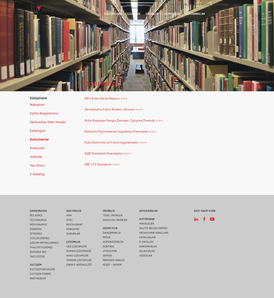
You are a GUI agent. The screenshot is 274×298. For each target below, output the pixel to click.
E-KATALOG (146, 242)
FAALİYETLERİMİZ (41, 247)
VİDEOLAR (145, 255)
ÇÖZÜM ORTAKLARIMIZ (44, 243)
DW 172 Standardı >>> (102, 164)
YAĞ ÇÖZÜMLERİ (76, 246)
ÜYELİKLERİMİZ (39, 238)
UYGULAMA (110, 251)
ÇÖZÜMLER (132, 14)
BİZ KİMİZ (36, 215)
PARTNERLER (38, 278)
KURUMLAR (73, 233)
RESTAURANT (74, 224)
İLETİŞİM (222, 4)
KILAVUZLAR (147, 251)
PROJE (107, 237)
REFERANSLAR (195, 14)
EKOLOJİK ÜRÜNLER (115, 220)
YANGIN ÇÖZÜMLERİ (79, 260)
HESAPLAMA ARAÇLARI (153, 233)
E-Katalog (37, 174)
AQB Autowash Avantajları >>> (108, 153)
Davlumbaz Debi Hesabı (48, 122)
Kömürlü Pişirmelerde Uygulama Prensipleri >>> (120, 131)
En (236, 4)
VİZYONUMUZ (38, 220)
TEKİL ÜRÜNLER (112, 215)
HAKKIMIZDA (202, 4)
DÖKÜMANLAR (148, 246)
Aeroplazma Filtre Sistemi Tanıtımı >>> (114, 109)
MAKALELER (146, 223)
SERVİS (107, 255)
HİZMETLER (172, 14)
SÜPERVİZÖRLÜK (113, 242)
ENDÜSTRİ (72, 229)
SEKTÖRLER (112, 14)
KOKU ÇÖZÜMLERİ (77, 255)
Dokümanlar (39, 139)
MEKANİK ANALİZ (114, 260)
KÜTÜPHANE (179, 4)
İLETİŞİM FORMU (40, 274)
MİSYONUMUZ (38, 224)
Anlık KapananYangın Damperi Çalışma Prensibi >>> (124, 120)
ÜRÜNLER (152, 14)
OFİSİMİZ (36, 233)
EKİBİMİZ (36, 229)
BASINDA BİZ (38, 252)
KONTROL (108, 246)
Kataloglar (38, 130)
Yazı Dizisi (37, 165)
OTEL (69, 220)
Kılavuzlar (37, 148)
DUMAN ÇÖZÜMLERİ (78, 251)
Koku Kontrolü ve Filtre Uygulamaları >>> (116, 142)
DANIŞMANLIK (112, 233)
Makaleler (37, 104)
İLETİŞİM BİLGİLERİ (42, 269)
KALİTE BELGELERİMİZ (153, 228)
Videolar (36, 156)
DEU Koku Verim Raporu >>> (106, 98)
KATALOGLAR (147, 237)
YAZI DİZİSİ (37, 256)
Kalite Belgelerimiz (44, 113)
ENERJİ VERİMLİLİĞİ (79, 265)
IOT (212, 13)
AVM (69, 215)
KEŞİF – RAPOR (112, 265)
